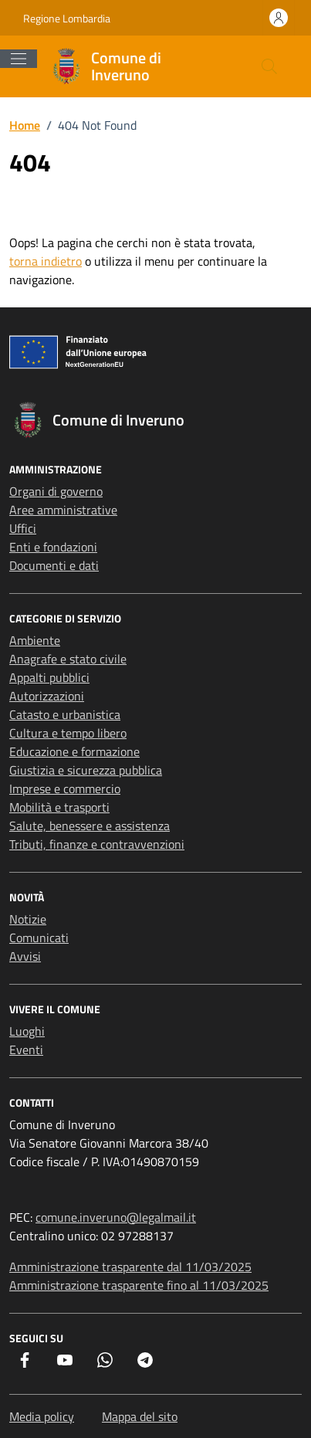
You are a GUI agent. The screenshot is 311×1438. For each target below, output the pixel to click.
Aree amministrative (63, 509)
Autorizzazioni (46, 696)
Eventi (26, 1049)
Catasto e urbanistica (64, 714)
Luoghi (27, 1031)
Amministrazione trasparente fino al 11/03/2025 (139, 1285)
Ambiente (34, 640)
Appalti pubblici (49, 677)
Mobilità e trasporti (59, 807)
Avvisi (25, 956)
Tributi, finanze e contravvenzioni (96, 844)
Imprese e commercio (64, 788)
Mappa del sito (139, 1416)
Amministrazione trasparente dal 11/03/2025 (130, 1266)
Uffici (22, 528)
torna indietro (45, 261)
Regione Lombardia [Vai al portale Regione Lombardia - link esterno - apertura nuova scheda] (66, 18)
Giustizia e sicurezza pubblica (85, 770)
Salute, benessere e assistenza (89, 825)
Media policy (41, 1416)
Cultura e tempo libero (68, 733)
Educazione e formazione (74, 751)
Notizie (27, 919)
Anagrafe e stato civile (68, 658)
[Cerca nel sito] (269, 66)
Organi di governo (56, 491)
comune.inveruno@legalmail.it (115, 1217)
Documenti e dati (54, 565)
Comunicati (39, 937)
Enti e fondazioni (53, 547)
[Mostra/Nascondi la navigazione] (18, 58)
